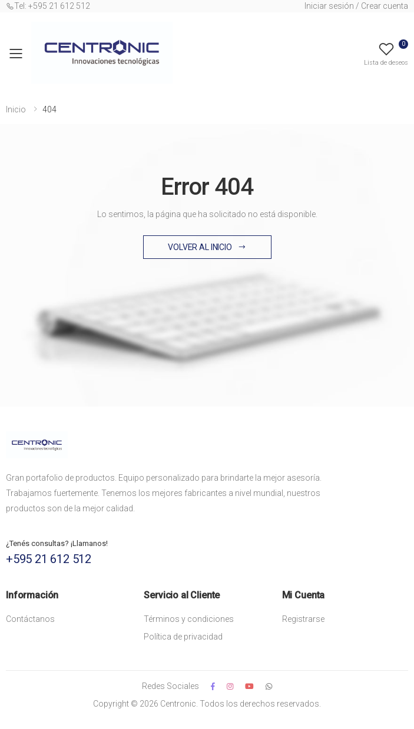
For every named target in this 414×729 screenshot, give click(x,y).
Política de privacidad (183, 636)
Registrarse (303, 619)
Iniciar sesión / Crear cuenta (356, 6)
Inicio (16, 109)
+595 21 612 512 (48, 559)
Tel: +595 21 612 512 (48, 6)
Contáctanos (30, 619)
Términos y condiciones (189, 619)
